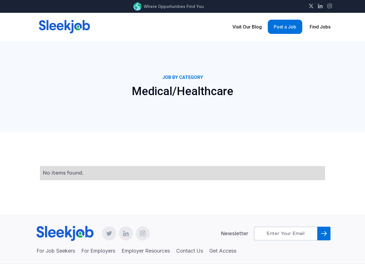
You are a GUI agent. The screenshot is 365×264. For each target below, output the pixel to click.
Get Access (222, 251)
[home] (64, 26)
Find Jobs (320, 27)
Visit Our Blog (247, 27)
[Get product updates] (285, 233)
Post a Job (285, 27)
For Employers (98, 251)
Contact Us (189, 251)
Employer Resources (145, 251)
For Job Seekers (55, 251)
